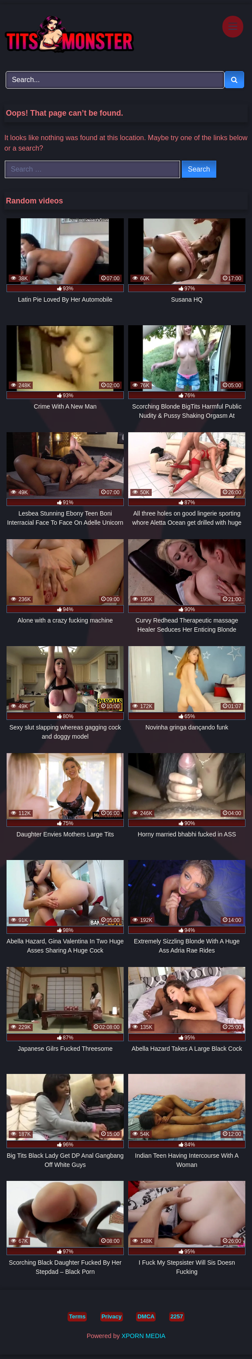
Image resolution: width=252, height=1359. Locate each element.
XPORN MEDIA (144, 1335)
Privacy (112, 1316)
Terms (77, 1316)
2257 (176, 1316)
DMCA (145, 1316)
